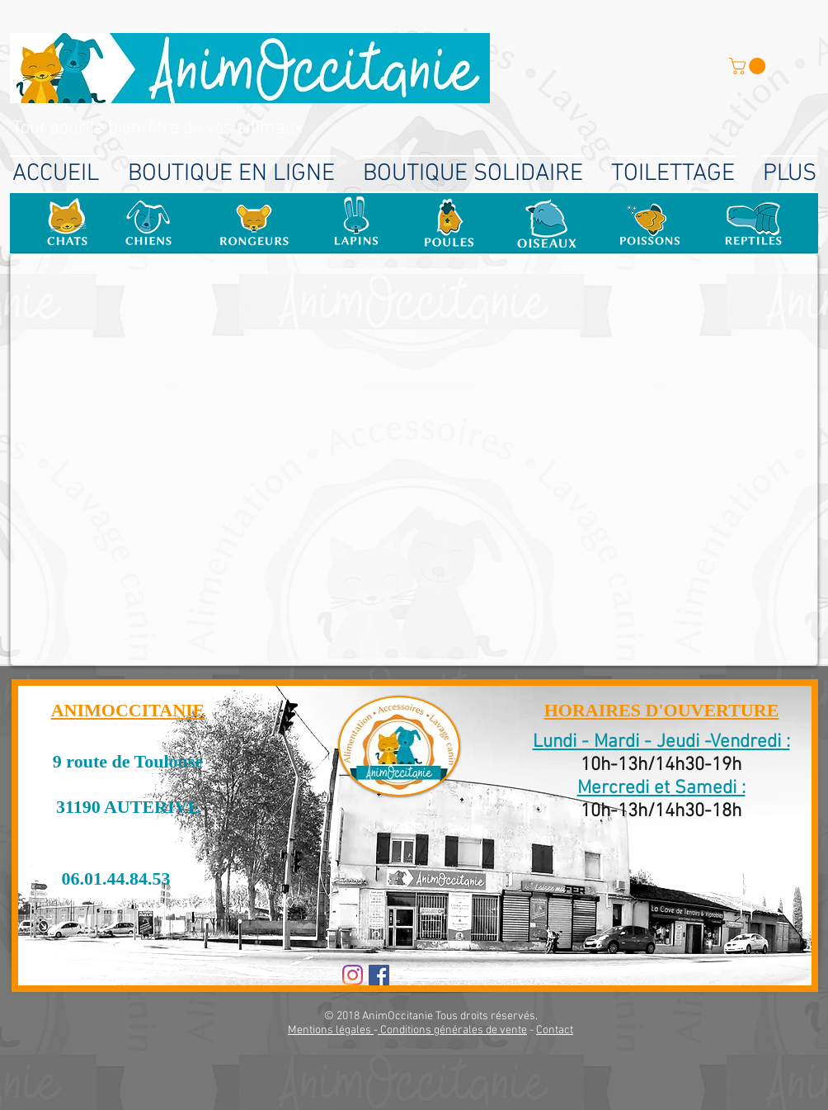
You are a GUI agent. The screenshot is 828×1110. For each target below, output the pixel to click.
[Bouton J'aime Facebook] (444, 977)
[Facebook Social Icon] (379, 975)
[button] (749, 66)
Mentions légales (331, 1030)
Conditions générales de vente (452, 1030)
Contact (554, 1030)
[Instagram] (352, 975)
